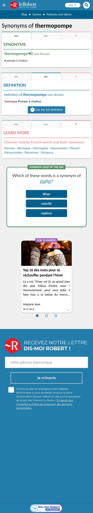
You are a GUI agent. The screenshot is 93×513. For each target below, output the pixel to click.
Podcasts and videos (59, 14)
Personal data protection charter (23, 506)
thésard (74, 148)
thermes (9, 148)
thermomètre (59, 148)
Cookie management (76, 506)
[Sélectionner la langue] (72, 5)
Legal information (53, 506)
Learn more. (50, 501)
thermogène (40, 148)
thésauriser (32, 152)
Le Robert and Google (54, 509)
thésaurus (47, 152)
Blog (24, 14)
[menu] (4, 5)
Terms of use (33, 509)
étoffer (45, 181)
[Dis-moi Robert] (46, 446)
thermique (23, 148)
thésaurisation (13, 152)
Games (36, 14)
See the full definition (49, 110)
